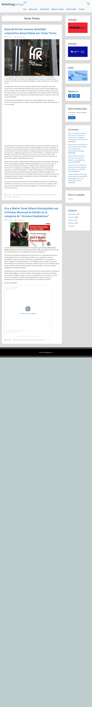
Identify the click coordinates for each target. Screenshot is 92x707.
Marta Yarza (25, 340)
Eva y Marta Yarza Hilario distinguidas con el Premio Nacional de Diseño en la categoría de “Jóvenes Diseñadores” (31, 212)
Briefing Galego (20, 37)
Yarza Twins (17, 197)
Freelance (71, 220)
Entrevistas (71, 217)
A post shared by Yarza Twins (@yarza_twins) (28, 336)
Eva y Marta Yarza (29, 194)
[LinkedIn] (78, 96)
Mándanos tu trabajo (58, 9)
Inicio (24, 9)
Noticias (9, 194)
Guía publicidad (44, 9)
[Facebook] (69, 96)
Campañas (71, 214)
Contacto (82, 9)
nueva (70, 226)
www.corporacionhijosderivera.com (27, 184)
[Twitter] (74, 96)
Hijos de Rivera (39, 194)
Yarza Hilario (32, 340)
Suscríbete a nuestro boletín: (77, 112)
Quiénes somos (33, 9)
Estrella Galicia (20, 194)
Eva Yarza (18, 340)
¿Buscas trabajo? (71, 9)
